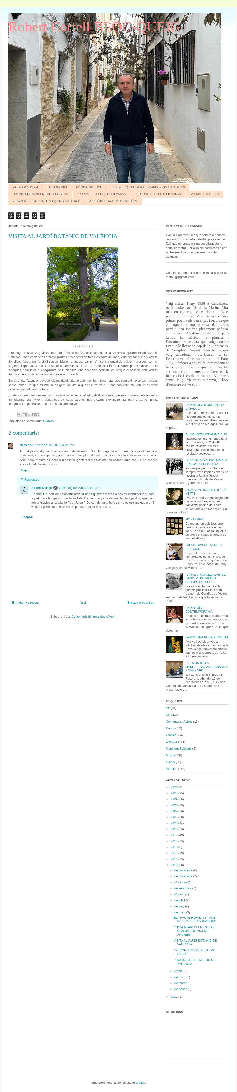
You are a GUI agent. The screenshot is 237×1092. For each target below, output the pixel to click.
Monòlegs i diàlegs (178, 748)
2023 (174, 805)
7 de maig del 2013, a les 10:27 (80, 488)
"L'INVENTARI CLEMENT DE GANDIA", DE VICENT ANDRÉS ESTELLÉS (205, 578)
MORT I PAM (194, 519)
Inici (83, 602)
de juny (179, 906)
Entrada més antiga (140, 602)
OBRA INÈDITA (57, 187)
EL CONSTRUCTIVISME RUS (206, 434)
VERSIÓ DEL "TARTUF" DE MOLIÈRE (113, 201)
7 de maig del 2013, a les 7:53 (54, 445)
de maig (180, 912)
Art (168, 708)
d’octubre (181, 882)
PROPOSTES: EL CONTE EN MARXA (101, 194)
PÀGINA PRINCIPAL (26, 187)
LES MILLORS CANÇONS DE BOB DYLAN (40, 194)
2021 (174, 817)
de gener (180, 989)
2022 (174, 811)
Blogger (141, 1082)
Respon (25, 470)
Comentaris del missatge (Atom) (94, 616)
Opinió (170, 762)
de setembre (183, 888)
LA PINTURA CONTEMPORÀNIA (199, 609)
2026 (174, 787)
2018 (174, 835)
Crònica (48, 421)
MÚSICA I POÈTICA (89, 187)
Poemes (171, 769)
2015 (174, 853)
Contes (171, 728)
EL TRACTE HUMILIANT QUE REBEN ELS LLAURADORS (194, 919)
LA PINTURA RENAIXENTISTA (206, 637)
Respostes (31, 479)
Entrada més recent (25, 602)
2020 (174, 823)
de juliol (180, 900)
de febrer (181, 983)
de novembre (183, 876)
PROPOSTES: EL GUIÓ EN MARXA (158, 194)
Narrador (26, 445)
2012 (174, 996)
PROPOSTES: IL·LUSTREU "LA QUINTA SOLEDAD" (46, 201)
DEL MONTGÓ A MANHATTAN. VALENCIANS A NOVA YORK (206, 666)
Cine (169, 714)
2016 (174, 847)
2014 (174, 859)
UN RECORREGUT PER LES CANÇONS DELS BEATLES (147, 187)
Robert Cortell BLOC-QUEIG (94, 27)
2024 (174, 799)
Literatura (172, 741)
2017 (174, 841)
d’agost (179, 894)
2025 (174, 793)
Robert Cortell (41, 488)
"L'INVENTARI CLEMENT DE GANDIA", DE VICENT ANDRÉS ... (193, 930)
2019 (174, 829)
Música (171, 755)
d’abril (178, 971)
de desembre (183, 870)
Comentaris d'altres (179, 721)
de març (180, 977)
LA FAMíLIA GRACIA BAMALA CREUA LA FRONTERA (206, 462)
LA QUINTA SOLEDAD (204, 194)
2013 (174, 865)
